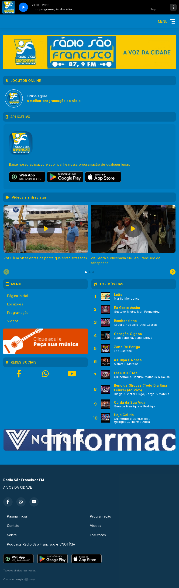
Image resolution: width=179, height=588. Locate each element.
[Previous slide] (6, 272)
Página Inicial (17, 296)
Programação (17, 313)
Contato (13, 526)
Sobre (12, 535)
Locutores (15, 304)
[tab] (86, 272)
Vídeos (12, 321)
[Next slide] (173, 272)
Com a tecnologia (19, 579)
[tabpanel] (45, 235)
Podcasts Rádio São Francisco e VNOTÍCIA (41, 544)
